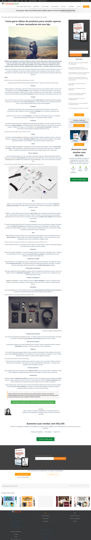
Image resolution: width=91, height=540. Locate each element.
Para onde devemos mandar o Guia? (78, 49)
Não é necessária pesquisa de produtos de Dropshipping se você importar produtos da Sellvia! (78, 68)
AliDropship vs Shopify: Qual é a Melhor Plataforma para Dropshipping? (33, 402)
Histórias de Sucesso (75, 515)
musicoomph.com (57, 330)
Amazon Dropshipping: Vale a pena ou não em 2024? (78, 108)
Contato (16, 534)
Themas (75, 521)
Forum (16, 537)
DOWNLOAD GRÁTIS (75, 55)
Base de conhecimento (16, 531)
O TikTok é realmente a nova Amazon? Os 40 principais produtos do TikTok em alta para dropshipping (79, 73)
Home (45, 512)
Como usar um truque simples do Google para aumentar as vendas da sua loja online (77, 94)
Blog (75, 512)
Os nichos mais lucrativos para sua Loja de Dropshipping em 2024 (77, 99)
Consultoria (45, 521)
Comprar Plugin (45, 515)
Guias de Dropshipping (75, 518)
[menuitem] (4, 1)
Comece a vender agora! (79, 179)
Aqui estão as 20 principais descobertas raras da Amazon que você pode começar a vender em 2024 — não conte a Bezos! (79, 78)
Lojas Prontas (46, 518)
